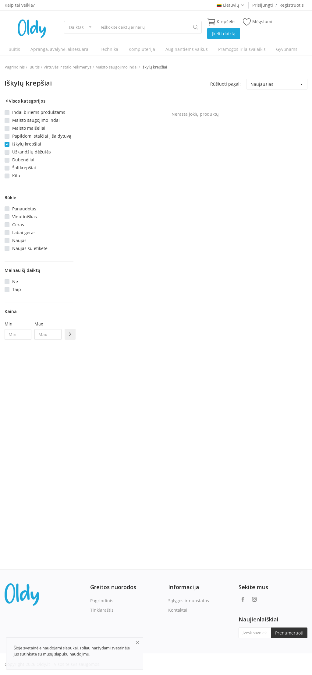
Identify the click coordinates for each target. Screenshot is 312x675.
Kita (16, 175)
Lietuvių (231, 5)
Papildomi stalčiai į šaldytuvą (41, 136)
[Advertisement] (39, 443)
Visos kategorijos (25, 101)
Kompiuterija (142, 49)
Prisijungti (262, 5)
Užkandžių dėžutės (31, 152)
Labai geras (24, 232)
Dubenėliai (23, 160)
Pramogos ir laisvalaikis (242, 49)
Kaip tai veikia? (20, 5)
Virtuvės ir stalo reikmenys (67, 67)
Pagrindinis (15, 67)
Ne (15, 281)
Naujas (19, 240)
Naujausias (261, 84)
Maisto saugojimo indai (116, 67)
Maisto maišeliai (28, 128)
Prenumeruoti (289, 633)
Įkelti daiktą (224, 34)
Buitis (14, 49)
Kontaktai (177, 610)
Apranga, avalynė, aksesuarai (60, 49)
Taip (16, 289)
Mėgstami (257, 22)
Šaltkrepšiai (24, 168)
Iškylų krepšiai (154, 67)
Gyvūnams (286, 49)
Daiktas (76, 27)
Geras (18, 224)
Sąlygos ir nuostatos (188, 600)
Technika (109, 49)
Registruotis (291, 5)
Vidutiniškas (24, 217)
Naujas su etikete (30, 248)
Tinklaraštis (102, 610)
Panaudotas (24, 209)
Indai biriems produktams (38, 112)
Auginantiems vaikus (186, 49)
